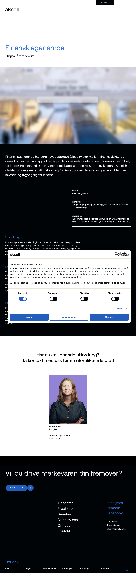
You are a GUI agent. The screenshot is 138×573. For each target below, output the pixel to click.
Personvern (112, 522)
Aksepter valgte (69, 317)
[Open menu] (127, 8)
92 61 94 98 (54, 438)
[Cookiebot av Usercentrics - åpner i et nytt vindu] (117, 254)
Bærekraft (65, 514)
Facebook (115, 513)
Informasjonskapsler (116, 529)
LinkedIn (113, 508)
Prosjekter (66, 508)
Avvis (29, 317)
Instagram (115, 503)
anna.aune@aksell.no (59, 435)
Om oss (64, 525)
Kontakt (64, 531)
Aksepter (109, 317)
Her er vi (12, 562)
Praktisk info (105, 2)
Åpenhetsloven (114, 525)
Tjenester (65, 503)
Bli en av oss (68, 520)
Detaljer (119, 309)
